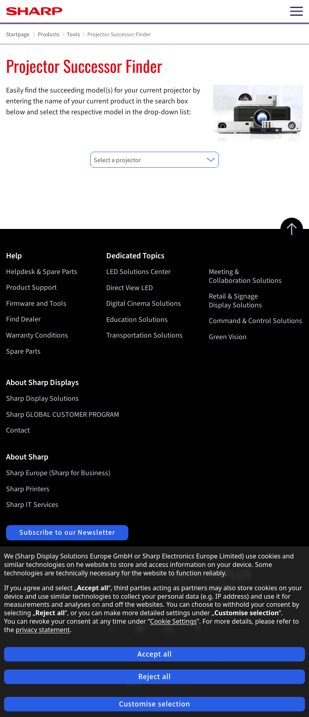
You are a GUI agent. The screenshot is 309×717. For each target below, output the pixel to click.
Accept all (154, 654)
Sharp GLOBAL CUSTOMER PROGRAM (62, 415)
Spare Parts (23, 351)
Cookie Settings (173, 621)
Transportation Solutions (144, 335)
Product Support (31, 287)
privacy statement (43, 629)
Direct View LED (129, 287)
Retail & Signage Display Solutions (235, 300)
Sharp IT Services (32, 505)
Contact (18, 430)
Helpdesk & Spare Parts (41, 272)
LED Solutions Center (138, 272)
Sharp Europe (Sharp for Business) (58, 473)
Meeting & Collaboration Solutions (245, 276)
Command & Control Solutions (255, 321)
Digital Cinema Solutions (143, 304)
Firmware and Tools (36, 304)
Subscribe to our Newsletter (67, 532)
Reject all (154, 676)
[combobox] (154, 160)
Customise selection (154, 704)
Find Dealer (23, 319)
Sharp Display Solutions (42, 399)
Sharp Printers (27, 489)
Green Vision (228, 337)
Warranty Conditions (37, 335)
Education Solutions (137, 319)
